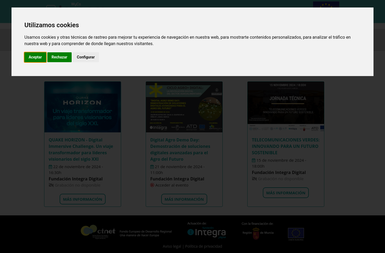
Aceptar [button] (35, 57)
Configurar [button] (86, 57)
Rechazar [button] (59, 57)
